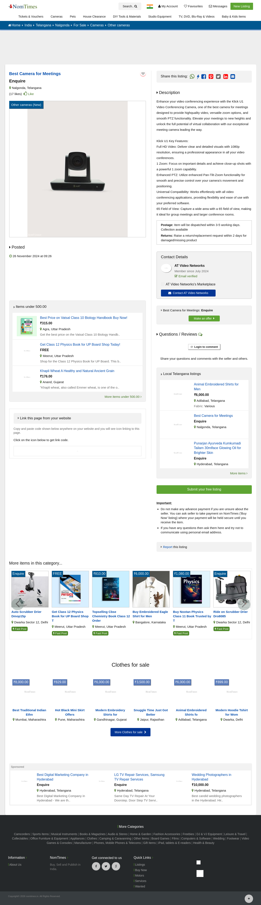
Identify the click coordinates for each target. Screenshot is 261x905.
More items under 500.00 (123, 396)
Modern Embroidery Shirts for (110, 712)
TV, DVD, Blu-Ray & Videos (197, 16)
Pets (73, 16)
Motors (139, 875)
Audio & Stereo (117, 834)
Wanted (139, 886)
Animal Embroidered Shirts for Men (216, 387)
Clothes (92, 838)
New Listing (242, 6)
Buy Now (140, 870)
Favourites (193, 6)
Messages (218, 6)
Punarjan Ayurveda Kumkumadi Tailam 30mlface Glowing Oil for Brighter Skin (217, 448)
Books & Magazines (92, 834)
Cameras (57, 16)
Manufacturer (82, 843)
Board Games (160, 838)
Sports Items (40, 834)
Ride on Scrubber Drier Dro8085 (230, 614)
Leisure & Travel (235, 834)
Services (140, 881)
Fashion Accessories (166, 834)
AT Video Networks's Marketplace (191, 284)
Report (167, 547)
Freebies (188, 834)
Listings (139, 864)
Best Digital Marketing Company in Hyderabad (62, 777)
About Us (15, 864)
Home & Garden (140, 834)
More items (238, 473)
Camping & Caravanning (115, 838)
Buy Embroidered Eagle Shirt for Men (150, 614)
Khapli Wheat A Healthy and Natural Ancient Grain (77, 371)
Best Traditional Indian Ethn (29, 712)
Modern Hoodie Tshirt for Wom (232, 712)
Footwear (233, 838)
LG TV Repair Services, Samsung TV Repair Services (139, 777)
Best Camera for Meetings (213, 415)
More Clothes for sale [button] (130, 732)
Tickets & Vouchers (30, 16)
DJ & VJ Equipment (209, 834)
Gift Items (149, 843)
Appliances (77, 838)
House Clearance (94, 16)
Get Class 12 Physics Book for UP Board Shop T (70, 616)
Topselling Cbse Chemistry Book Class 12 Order (111, 616)
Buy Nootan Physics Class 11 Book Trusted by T (192, 616)
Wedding (219, 838)
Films (175, 838)
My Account (168, 6)
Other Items (141, 838)
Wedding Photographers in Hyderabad (211, 777)
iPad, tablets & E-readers (174, 843)
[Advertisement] (130, 50)
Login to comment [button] (204, 346)
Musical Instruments (64, 834)
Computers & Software (196, 838)
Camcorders (22, 834)
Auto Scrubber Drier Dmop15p (26, 614)
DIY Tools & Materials (127, 16)
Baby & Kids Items (234, 16)
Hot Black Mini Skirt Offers (70, 712)
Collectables (20, 838)
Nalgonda (18, 88)
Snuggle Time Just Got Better (151, 712)
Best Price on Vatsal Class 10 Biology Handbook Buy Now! (83, 318)
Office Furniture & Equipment (49, 838)
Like (31, 94)
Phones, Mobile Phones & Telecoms (117, 843)
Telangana (34, 88)
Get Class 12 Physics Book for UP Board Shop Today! (80, 344)
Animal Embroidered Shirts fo (191, 712)
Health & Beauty (203, 843)
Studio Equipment (159, 16)
